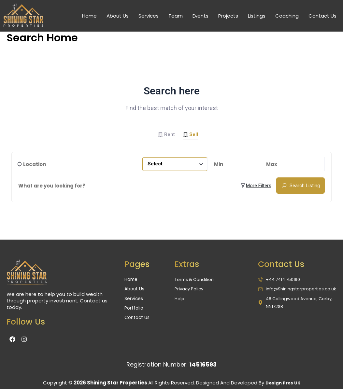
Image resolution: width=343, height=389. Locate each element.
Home (89, 15)
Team (175, 15)
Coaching (287, 15)
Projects (228, 15)
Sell (190, 134)
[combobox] (174, 165)
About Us (118, 15)
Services (148, 15)
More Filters (255, 186)
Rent (166, 134)
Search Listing (300, 186)
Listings (256, 15)
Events (200, 15)
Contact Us (322, 15)
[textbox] (175, 164)
